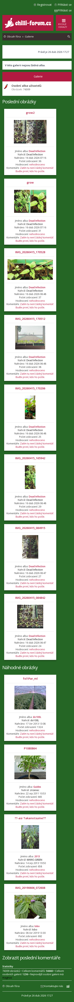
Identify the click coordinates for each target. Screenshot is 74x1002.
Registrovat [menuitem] (44, 5)
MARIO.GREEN (34, 859)
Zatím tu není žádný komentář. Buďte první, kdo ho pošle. (35, 169)
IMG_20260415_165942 (30, 458)
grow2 (30, 113)
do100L (37, 717)
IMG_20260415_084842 (30, 598)
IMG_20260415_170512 (30, 319)
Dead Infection (37, 151)
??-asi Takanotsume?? (30, 818)
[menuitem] (68, 37)
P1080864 (30, 748)
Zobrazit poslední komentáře (31, 957)
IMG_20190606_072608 (30, 888)
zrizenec (34, 790)
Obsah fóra (13, 986)
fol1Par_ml (30, 678)
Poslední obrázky (19, 101)
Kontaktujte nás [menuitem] (53, 986)
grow (30, 182)
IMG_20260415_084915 (30, 528)
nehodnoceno (37, 164)
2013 (37, 856)
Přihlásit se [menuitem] (65, 5)
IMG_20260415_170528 (30, 252)
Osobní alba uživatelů (26, 86)
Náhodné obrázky (20, 667)
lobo (37, 926)
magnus (7, 977)
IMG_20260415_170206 (30, 388)
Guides (37, 786)
